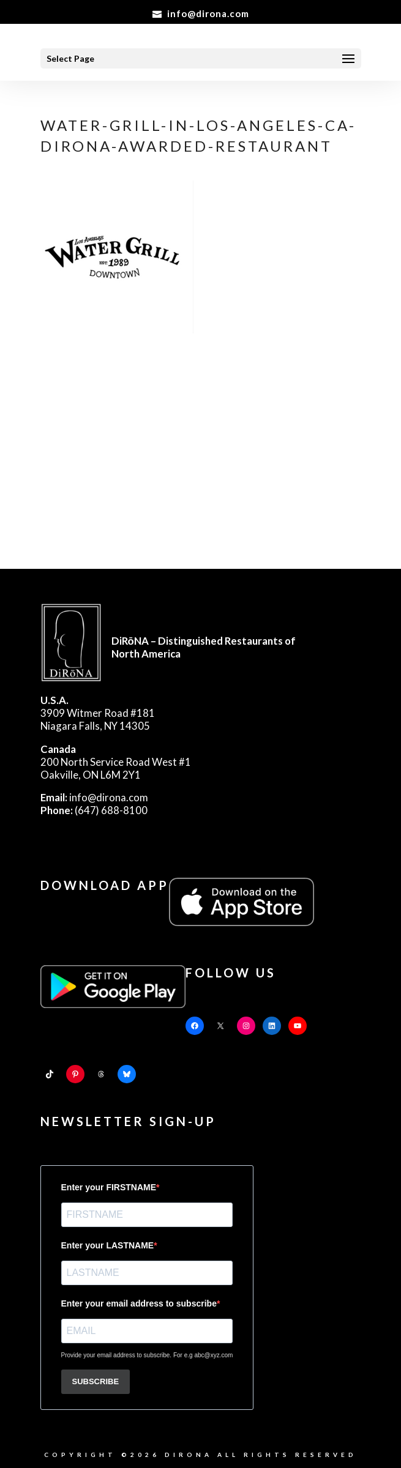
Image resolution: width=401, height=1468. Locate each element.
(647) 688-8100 (94, 810)
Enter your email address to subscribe (139, 1303)
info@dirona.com (94, 797)
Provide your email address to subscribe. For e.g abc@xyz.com (147, 1355)
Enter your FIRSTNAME (109, 1187)
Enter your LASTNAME (107, 1245)
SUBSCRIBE (95, 1381)
